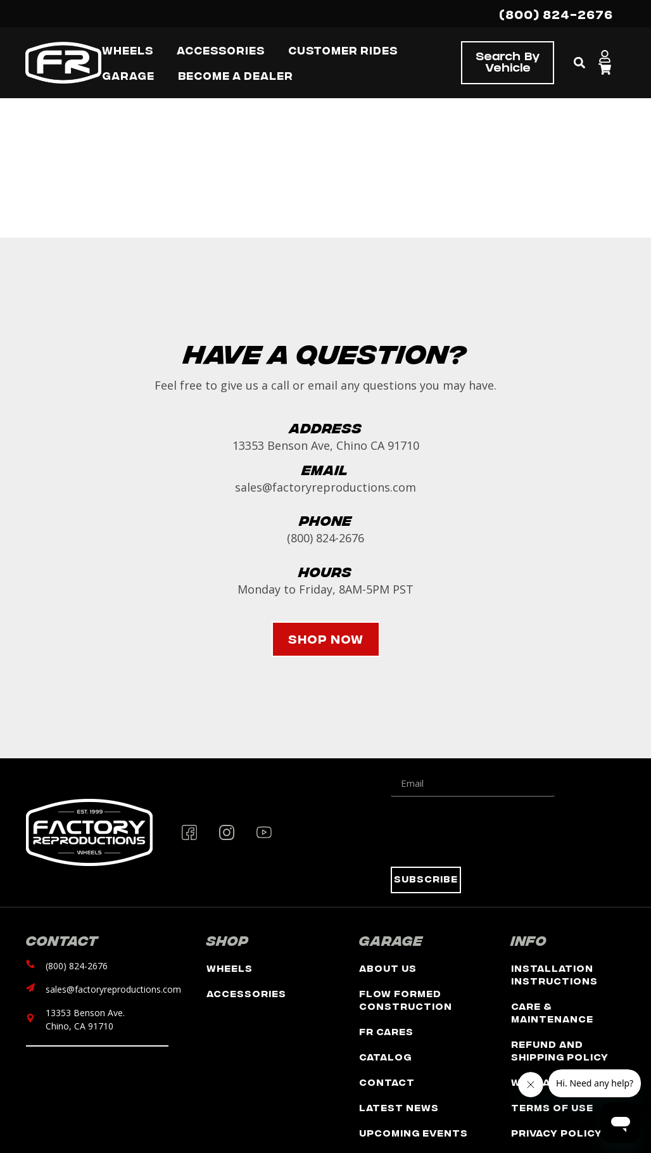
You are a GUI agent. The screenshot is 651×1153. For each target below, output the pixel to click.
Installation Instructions (554, 974)
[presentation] (487, 832)
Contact (387, 1081)
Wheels (229, 967)
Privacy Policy (556, 1132)
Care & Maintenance (552, 1012)
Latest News (399, 1107)
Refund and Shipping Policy (560, 1050)
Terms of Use (552, 1107)
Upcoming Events (413, 1132)
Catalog (385, 1056)
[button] (579, 63)
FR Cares (386, 1031)
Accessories (246, 993)
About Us (388, 967)
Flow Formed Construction (405, 999)
